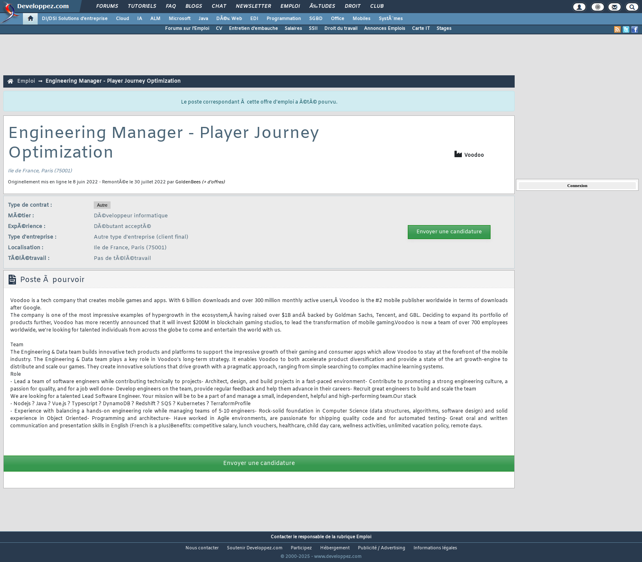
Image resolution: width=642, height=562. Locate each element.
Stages (444, 29)
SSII (313, 29)
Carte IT (421, 29)
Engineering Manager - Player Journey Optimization (113, 81)
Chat (219, 6)
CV (219, 29)
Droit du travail (340, 29)
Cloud (122, 19)
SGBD (316, 19)
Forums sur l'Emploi (187, 29)
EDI (254, 19)
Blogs (194, 6)
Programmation (284, 19)
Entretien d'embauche (253, 29)
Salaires (293, 29)
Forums (107, 6)
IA (139, 19)
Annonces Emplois (384, 29)
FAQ (170, 6)
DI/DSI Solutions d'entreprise (75, 19)
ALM (155, 19)
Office (337, 19)
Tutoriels (142, 6)
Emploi (290, 6)
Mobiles (362, 19)
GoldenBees (188, 182)
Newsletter (253, 6)
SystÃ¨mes (391, 19)
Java (203, 19)
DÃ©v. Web (229, 19)
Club (376, 6)
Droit (352, 6)
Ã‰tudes (322, 6)
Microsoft (179, 19)
